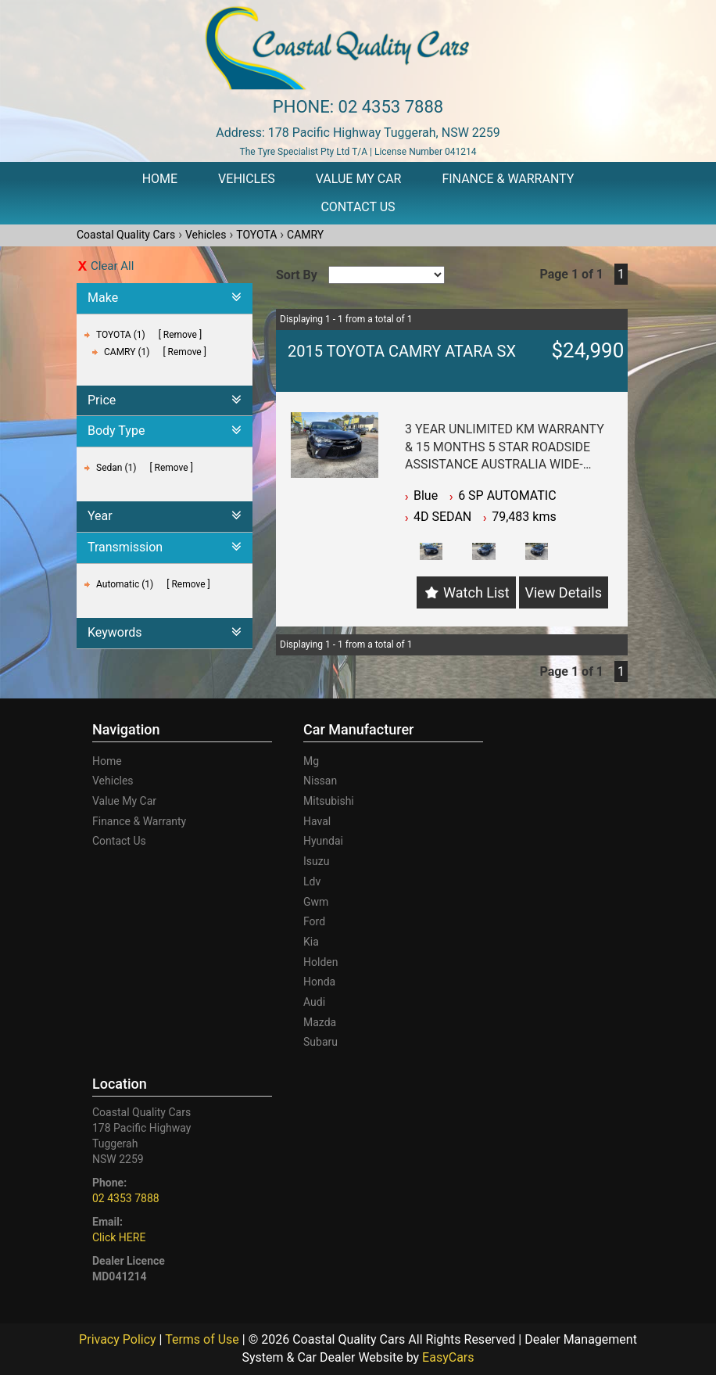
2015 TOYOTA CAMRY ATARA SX (402, 351)
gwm (315, 902)
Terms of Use (203, 1339)
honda (319, 981)
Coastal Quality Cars (126, 234)
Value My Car (359, 178)
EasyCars (448, 1357)
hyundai (323, 841)
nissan (320, 780)
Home (159, 178)
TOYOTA (256, 234)
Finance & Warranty (508, 178)
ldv (311, 881)
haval (317, 821)
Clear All (112, 266)
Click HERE (118, 1237)
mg (311, 761)
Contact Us (357, 206)
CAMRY (305, 234)
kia (311, 941)
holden (320, 962)
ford (314, 921)
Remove (180, 334)
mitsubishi (328, 801)
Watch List (476, 592)
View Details (563, 592)
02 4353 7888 (391, 107)
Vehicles (246, 178)
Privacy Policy (119, 1339)
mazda (319, 1022)
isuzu (316, 861)
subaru (320, 1042)
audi (314, 1002)
